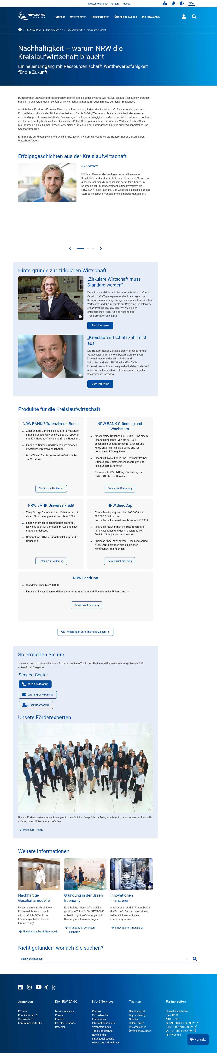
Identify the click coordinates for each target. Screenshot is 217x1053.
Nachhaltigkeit (137, 978)
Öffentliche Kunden (125, 16)
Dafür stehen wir (64, 978)
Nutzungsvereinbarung (50, 1023)
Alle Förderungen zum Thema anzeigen (85, 599)
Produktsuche (100, 982)
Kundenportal (27, 982)
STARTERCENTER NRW (181, 993)
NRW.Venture (173, 1001)
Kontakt (96, 978)
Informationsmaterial (104, 990)
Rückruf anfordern (34, 673)
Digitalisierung (137, 982)
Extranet (23, 978)
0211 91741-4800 (37, 652)
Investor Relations (97, 3)
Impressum (24, 1023)
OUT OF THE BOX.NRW (181, 997)
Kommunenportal (30, 990)
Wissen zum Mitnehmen (106, 1009)
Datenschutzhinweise (81, 1023)
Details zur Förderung (51, 455)
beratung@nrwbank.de (37, 662)
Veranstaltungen (101, 993)
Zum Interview (100, 292)
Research (60, 993)
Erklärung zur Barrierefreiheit (116, 1023)
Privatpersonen (100, 16)
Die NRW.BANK (151, 16)
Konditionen (99, 986)
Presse (126, 3)
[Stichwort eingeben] (104, 926)
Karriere (115, 3)
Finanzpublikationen (103, 1005)
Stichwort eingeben (32, 925)
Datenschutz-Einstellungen (153, 1023)
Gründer (60, 16)
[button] (198, 1039)
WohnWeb (26, 986)
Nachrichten (99, 1001)
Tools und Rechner (102, 997)
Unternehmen (78, 16)
